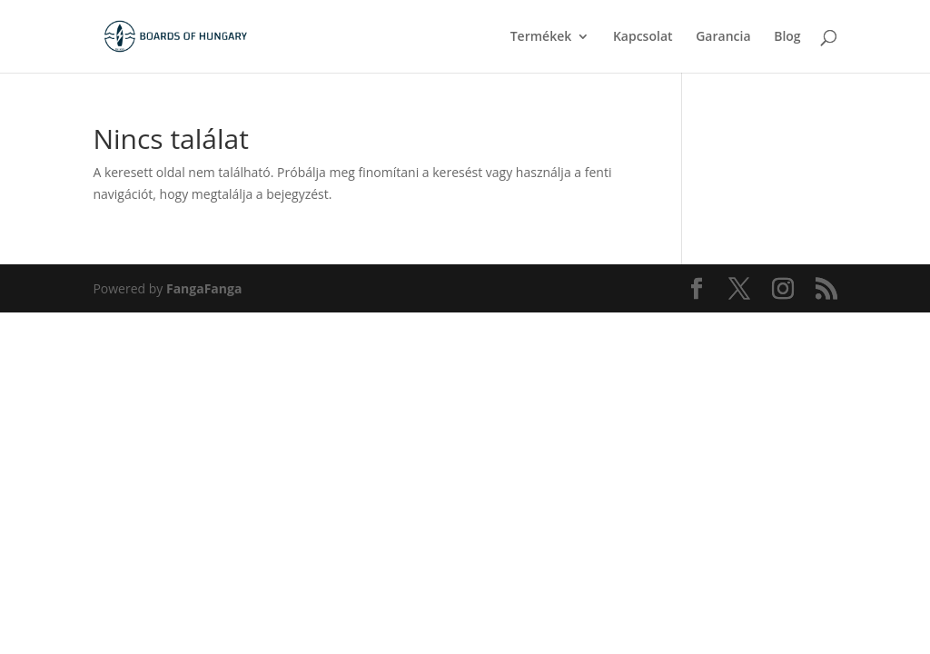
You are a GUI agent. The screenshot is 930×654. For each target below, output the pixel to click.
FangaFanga (204, 288)
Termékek (541, 37)
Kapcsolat (643, 37)
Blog (787, 37)
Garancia (723, 37)
